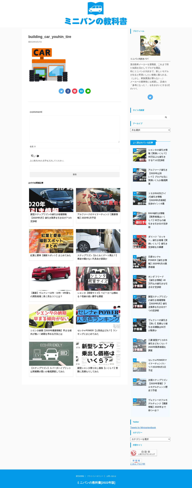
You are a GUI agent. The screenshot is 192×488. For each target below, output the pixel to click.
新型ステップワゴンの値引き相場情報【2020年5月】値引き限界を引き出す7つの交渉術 (51, 217)
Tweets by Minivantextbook (143, 427)
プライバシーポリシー (95, 480)
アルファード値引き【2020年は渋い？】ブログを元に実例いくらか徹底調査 (157, 177)
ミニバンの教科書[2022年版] (96, 486)
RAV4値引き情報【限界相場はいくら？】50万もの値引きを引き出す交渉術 (157, 220)
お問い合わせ (111, 480)
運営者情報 (80, 480)
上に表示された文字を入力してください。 (47, 161)
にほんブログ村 (137, 464)
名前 (33, 146)
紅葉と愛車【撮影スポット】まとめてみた (50, 255)
